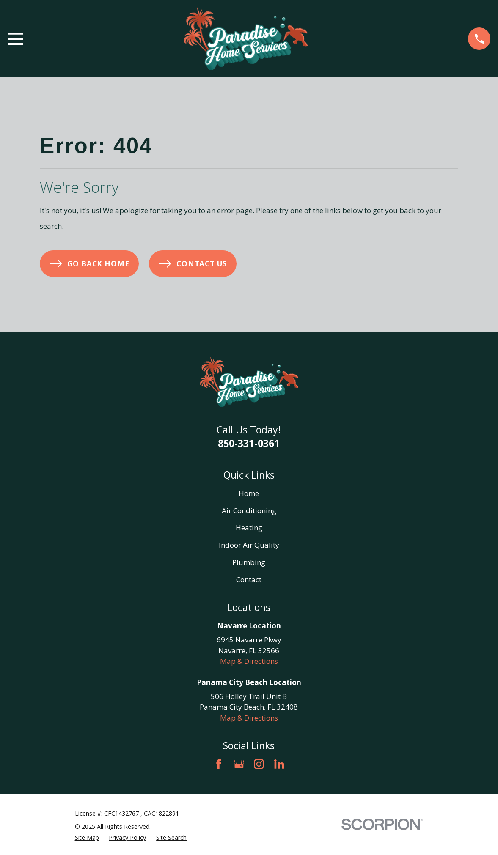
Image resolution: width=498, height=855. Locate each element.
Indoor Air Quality (249, 545)
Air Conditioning (249, 510)
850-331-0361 (249, 443)
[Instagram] (259, 764)
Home (249, 493)
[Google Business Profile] (239, 764)
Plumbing (248, 562)
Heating (249, 527)
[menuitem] (87, 837)
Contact (248, 579)
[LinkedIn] (279, 764)
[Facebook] (219, 764)
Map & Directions (249, 661)
